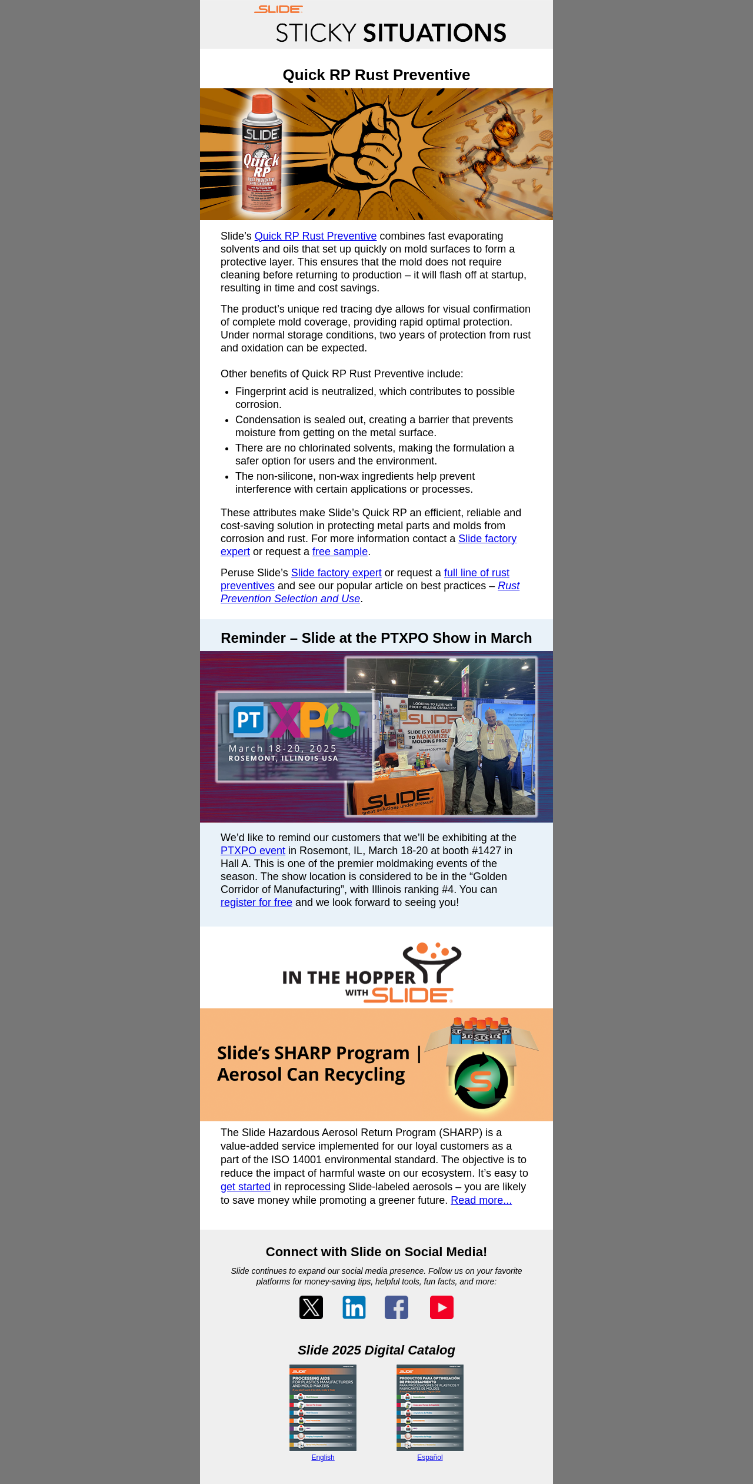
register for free (256, 902)
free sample (340, 551)
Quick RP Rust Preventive (316, 236)
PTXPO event (253, 850)
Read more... (481, 1200)
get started (246, 1187)
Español (429, 1457)
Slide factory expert (336, 573)
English (322, 1457)
